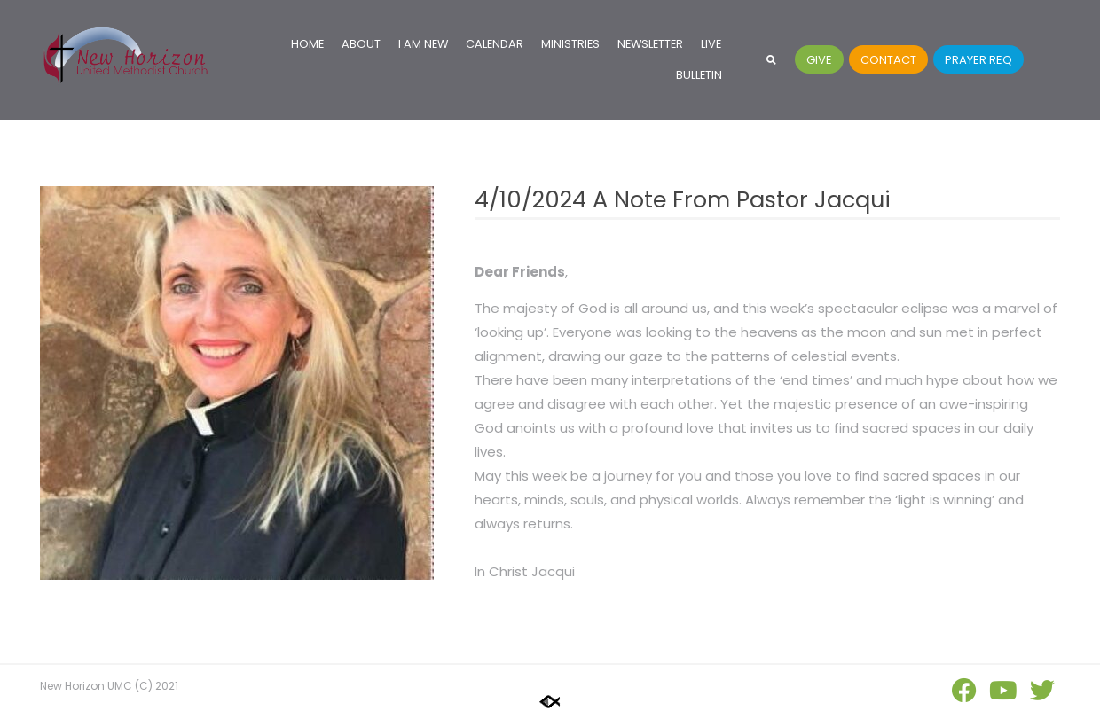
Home (307, 43)
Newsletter (650, 43)
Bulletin (699, 74)
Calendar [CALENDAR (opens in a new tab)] (494, 43)
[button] (771, 59)
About (361, 43)
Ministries (570, 43)
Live (711, 43)
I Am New (423, 43)
